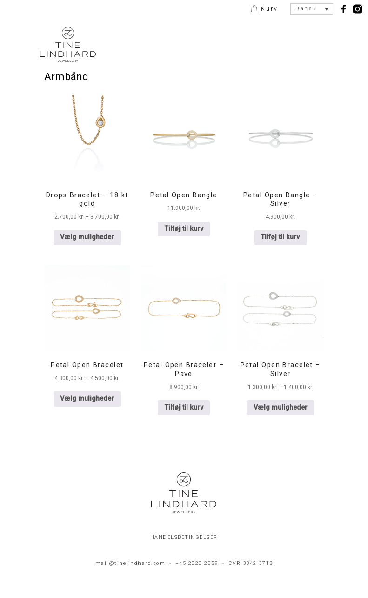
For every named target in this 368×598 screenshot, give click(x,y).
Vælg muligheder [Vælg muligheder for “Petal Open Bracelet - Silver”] (281, 407)
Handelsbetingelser (184, 537)
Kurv (268, 9)
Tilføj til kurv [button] (184, 229)
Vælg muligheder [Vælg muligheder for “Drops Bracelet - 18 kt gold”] (87, 237)
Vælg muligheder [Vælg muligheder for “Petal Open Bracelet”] (87, 399)
